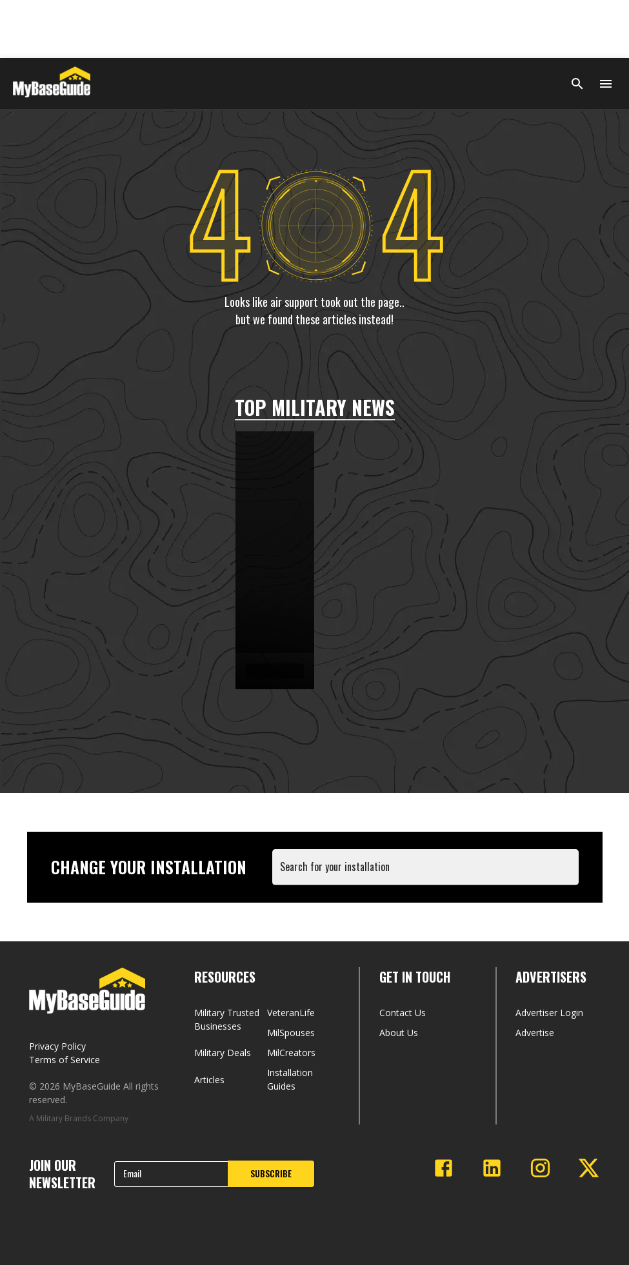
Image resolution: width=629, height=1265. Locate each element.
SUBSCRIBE (271, 1173)
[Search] (577, 84)
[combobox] (428, 873)
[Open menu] (606, 84)
